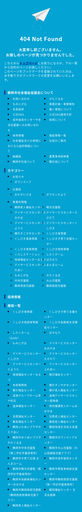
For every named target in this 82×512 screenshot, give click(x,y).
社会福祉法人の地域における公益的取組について (24, 146)
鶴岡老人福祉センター (29, 207)
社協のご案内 (57, 140)
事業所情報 (20, 202)
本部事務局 (20, 385)
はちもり (52, 259)
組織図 (17, 156)
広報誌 (17, 189)
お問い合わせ (21, 99)
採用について (57, 120)
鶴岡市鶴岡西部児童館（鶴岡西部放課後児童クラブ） (24, 495)
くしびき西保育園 (57, 249)
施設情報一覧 (57, 135)
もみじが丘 (20, 104)
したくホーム (54, 254)
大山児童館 (53, 280)
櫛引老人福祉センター (63, 390)
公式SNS (18, 114)
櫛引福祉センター (24, 390)
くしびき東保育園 (26, 249)
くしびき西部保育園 (25, 322)
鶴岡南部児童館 (25, 286)
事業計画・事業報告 (62, 104)
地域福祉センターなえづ (30, 259)
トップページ (28, 63)
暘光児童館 (53, 207)
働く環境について (60, 109)
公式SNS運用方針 (60, 114)
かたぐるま (56, 99)
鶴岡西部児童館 (56, 286)
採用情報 (18, 135)
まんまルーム (54, 265)
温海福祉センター (24, 406)
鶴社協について (59, 161)
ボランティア (23, 182)
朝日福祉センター (60, 374)
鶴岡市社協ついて (24, 161)
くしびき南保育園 (26, 238)
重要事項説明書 (59, 156)
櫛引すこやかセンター (29, 233)
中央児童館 (22, 280)
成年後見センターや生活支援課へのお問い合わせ (24, 125)
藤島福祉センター (24, 421)
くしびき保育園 (56, 233)
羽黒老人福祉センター (63, 416)
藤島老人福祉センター (63, 421)
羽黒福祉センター (24, 416)
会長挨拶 (18, 109)
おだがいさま (23, 194)
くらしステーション (27, 254)
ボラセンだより (56, 194)
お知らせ (18, 176)
